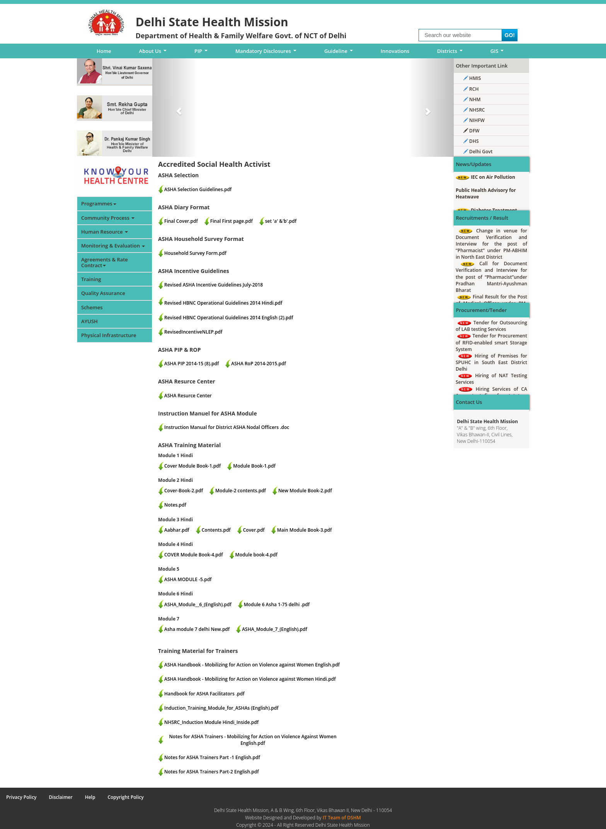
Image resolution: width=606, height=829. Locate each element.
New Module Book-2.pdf (305, 490)
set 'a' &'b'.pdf (280, 221)
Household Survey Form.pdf (195, 253)
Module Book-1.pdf (254, 466)
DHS (471, 141)
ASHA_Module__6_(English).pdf (198, 604)
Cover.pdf (254, 530)
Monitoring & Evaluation (113, 245)
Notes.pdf (175, 505)
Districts (451, 52)
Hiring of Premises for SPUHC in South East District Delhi (491, 362)
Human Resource (104, 231)
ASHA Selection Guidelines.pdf (198, 189)
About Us (154, 52)
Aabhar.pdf (176, 530)
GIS (498, 52)
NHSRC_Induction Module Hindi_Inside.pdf (211, 722)
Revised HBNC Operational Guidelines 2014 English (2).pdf (228, 317)
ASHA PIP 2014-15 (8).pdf (191, 363)
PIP (202, 52)
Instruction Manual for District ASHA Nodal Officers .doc (226, 427)
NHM (472, 99)
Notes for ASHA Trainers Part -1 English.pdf (212, 757)
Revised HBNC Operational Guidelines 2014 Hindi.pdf (223, 303)
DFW (471, 130)
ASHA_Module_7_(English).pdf (274, 629)
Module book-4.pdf (256, 554)
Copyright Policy (125, 797)
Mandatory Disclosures (267, 52)
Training (91, 279)
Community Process (107, 217)
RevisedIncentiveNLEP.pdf (193, 332)
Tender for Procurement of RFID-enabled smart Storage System (491, 342)
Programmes (98, 203)
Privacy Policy (21, 797)
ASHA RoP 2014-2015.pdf (258, 363)
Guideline (340, 52)
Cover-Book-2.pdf (183, 490)
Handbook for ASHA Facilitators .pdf (204, 693)
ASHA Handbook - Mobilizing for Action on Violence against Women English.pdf (252, 664)
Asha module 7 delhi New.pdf (197, 629)
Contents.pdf (216, 530)
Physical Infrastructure (108, 335)
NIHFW (474, 120)
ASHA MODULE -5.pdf (187, 579)
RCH (470, 89)
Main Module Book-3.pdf (304, 530)
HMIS (472, 78)
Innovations (395, 50)
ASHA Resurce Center (188, 395)
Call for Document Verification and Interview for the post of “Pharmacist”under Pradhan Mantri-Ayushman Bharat (491, 276)
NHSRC (474, 110)
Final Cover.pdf (181, 221)
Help (90, 797)
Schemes (92, 307)
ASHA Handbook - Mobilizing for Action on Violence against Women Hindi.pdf (250, 679)
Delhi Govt (477, 151)
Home (104, 50)
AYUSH (89, 321)
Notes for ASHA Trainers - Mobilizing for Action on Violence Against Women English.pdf (252, 739)
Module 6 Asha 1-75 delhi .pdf (277, 604)
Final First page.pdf (231, 221)
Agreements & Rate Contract (104, 262)
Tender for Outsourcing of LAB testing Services (491, 325)
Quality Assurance (103, 293)
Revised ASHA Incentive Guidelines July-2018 (213, 284)
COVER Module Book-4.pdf (193, 554)
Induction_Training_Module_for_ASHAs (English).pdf (221, 708)
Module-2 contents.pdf (240, 490)
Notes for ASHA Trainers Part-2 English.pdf (211, 771)
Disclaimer (61, 797)
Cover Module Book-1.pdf (192, 466)
